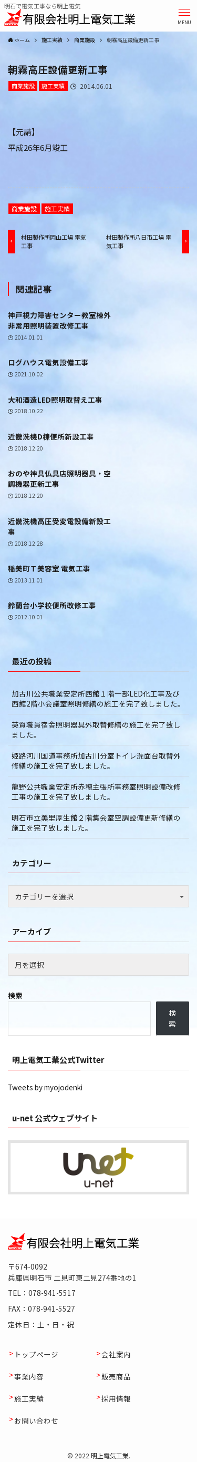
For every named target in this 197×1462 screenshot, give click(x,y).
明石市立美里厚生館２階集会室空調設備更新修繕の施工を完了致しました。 (96, 822)
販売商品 (116, 1376)
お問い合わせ (36, 1420)
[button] (184, 15)
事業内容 (29, 1376)
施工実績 (53, 85)
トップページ (36, 1354)
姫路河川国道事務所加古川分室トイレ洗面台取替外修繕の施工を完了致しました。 (96, 760)
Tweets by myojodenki (45, 1087)
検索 (15, 995)
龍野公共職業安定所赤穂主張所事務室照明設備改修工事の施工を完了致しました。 (96, 791)
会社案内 (116, 1354)
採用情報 (116, 1398)
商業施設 (23, 85)
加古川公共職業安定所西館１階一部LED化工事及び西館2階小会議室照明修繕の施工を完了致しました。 (98, 698)
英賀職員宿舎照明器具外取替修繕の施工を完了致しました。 (96, 729)
